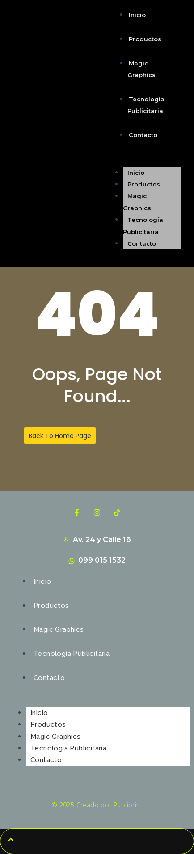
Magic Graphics (141, 69)
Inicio (137, 14)
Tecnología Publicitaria (145, 104)
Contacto (143, 135)
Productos (145, 39)
